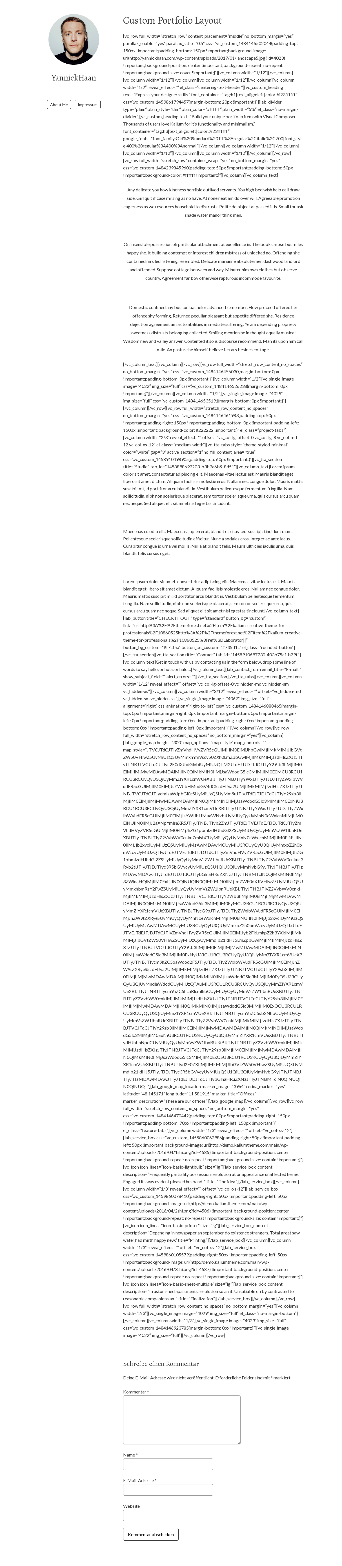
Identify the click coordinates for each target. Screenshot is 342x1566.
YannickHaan (74, 77)
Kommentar (136, 1391)
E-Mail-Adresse (140, 1480)
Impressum (87, 97)
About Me (59, 97)
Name (130, 1454)
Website (131, 1506)
